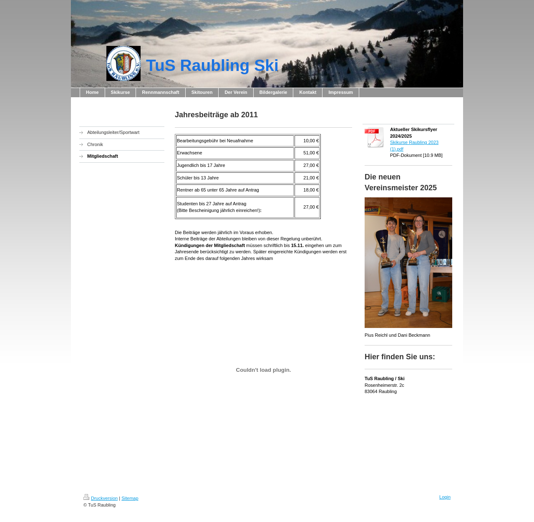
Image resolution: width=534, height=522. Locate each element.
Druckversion (100, 498)
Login (445, 496)
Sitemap (129, 498)
